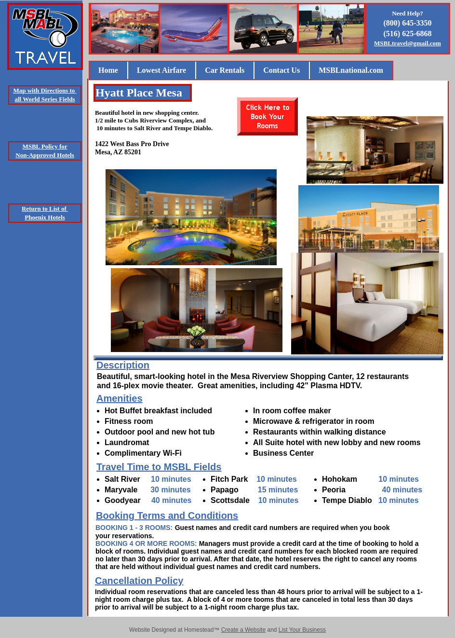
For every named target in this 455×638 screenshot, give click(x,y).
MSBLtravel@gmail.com (407, 43)
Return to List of (45, 208)
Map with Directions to (44, 90)
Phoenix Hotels (45, 217)
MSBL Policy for (44, 146)
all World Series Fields (44, 99)
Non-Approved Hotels (44, 155)
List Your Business (302, 629)
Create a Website (243, 629)
